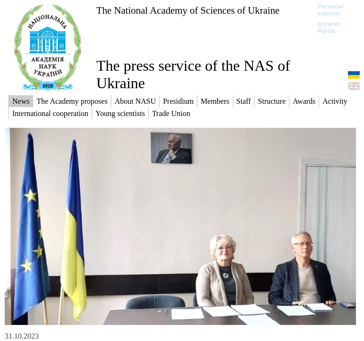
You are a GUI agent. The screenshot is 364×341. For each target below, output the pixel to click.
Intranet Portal (329, 27)
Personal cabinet (331, 10)
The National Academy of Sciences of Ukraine (187, 10)
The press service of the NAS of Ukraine (193, 74)
